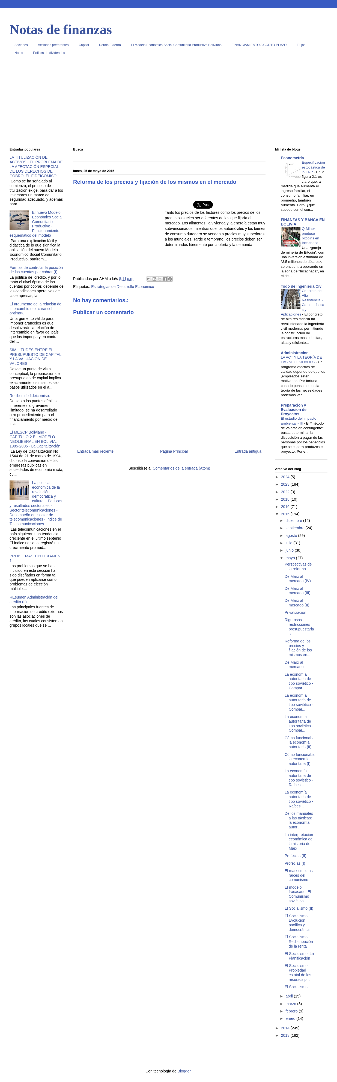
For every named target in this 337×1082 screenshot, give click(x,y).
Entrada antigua (247, 451)
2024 (286, 477)
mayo (290, 558)
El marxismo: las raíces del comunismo (299, 875)
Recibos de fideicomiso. (30, 395)
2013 (286, 1035)
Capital (84, 45)
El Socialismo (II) (299, 908)
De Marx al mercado (294, 664)
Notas (18, 53)
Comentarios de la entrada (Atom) (181, 468)
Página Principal (174, 451)
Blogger (184, 1071)
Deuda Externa (110, 45)
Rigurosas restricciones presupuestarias (299, 627)
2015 (286, 514)
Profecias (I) (295, 863)
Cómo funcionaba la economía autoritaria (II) (300, 742)
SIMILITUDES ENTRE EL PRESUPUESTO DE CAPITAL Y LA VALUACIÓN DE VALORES (35, 357)
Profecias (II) (295, 855)
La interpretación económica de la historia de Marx (299, 841)
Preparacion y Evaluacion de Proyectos (293, 409)
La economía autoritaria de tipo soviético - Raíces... (299, 778)
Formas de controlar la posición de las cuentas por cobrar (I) (36, 269)
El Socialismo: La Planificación (299, 955)
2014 (286, 1028)
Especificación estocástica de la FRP (313, 167)
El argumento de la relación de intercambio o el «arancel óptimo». (35, 308)
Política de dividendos (49, 53)
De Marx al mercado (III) (297, 590)
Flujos (301, 45)
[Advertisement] (168, 103)
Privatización (295, 612)
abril (289, 996)
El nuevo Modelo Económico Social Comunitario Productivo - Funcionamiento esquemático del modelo (36, 224)
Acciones (21, 45)
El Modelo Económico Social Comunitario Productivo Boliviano (176, 45)
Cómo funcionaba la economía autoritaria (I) (300, 759)
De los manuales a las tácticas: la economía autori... (299, 820)
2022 (286, 492)
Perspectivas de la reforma (298, 566)
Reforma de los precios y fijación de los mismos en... (298, 648)
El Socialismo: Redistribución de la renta (299, 941)
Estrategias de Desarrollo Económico (122, 286)
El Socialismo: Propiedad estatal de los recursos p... (298, 972)
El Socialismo (296, 987)
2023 (286, 484)
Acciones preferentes (53, 45)
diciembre (294, 520)
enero (290, 1018)
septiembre (295, 528)
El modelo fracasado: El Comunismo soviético (298, 894)
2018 (286, 499)
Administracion (295, 353)
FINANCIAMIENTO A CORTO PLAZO (259, 45)
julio (289, 543)
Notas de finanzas (61, 29)
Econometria (292, 158)
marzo (291, 1004)
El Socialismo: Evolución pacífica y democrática (297, 923)
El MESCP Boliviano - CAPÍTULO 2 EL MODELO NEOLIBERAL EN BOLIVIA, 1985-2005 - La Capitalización (35, 439)
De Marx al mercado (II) (297, 602)
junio (289, 550)
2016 (286, 506)
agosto (291, 535)
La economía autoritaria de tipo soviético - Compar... (299, 681)
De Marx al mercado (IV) (298, 578)
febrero (292, 1011)
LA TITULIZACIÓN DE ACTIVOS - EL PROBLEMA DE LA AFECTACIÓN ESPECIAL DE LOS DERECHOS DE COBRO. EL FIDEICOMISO (36, 166)
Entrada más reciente (95, 451)
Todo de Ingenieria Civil (302, 286)
